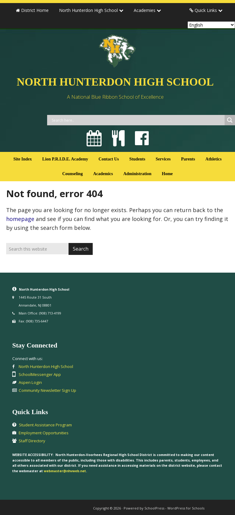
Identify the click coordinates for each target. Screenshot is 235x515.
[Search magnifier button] (230, 120)
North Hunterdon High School (115, 82)
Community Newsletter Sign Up (47, 390)
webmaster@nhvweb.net (65, 471)
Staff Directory (32, 440)
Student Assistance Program (45, 425)
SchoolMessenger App (40, 374)
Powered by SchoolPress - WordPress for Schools (164, 508)
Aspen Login (30, 382)
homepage (20, 219)
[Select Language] (211, 24)
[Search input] (137, 120)
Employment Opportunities (44, 433)
